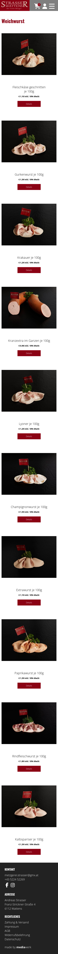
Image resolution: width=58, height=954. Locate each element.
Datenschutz (13, 939)
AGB (7, 931)
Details (29, 103)
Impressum (12, 926)
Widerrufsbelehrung (17, 935)
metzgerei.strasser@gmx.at (21, 875)
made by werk (18, 947)
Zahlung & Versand (17, 922)
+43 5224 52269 (15, 879)
